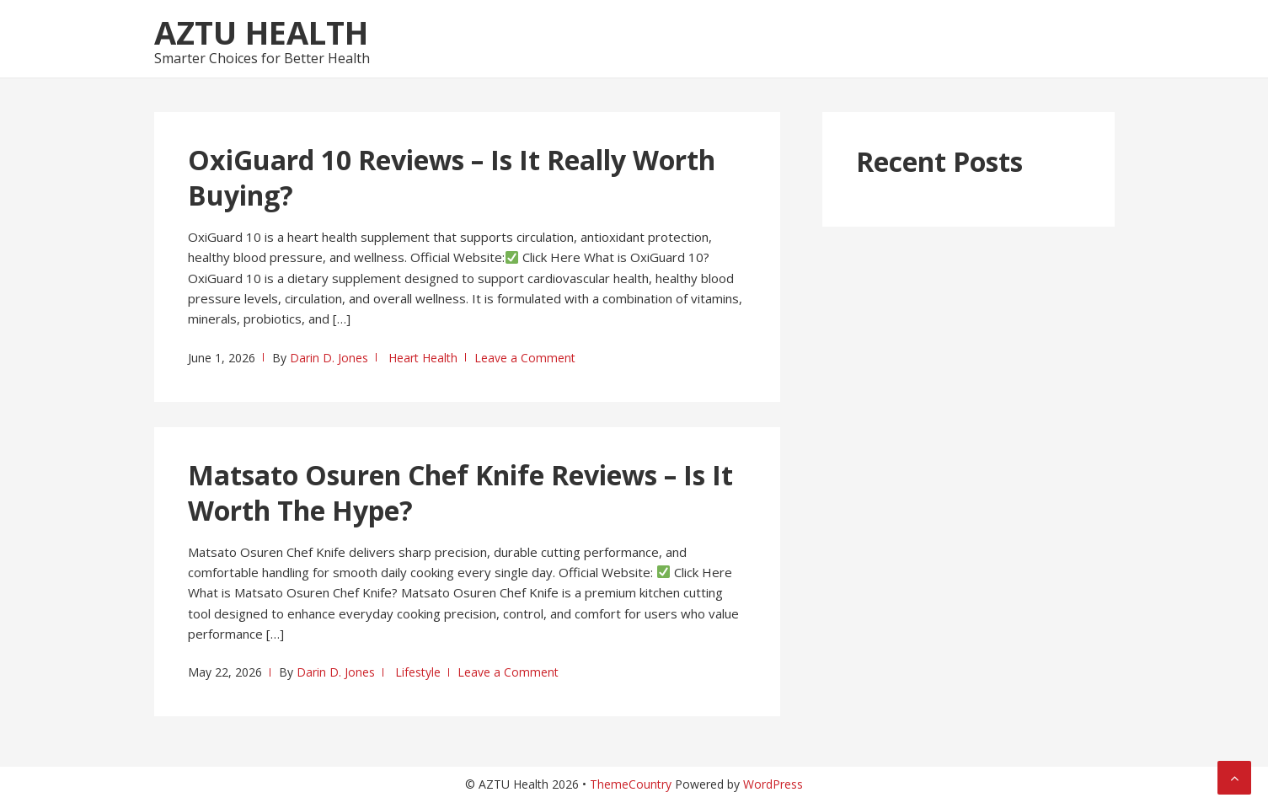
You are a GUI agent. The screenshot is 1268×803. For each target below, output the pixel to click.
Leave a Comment (524, 358)
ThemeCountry (630, 784)
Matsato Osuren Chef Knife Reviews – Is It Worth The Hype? (460, 492)
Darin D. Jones (329, 358)
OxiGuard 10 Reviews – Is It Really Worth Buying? (451, 177)
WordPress (773, 784)
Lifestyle (418, 672)
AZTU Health (261, 32)
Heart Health (422, 358)
